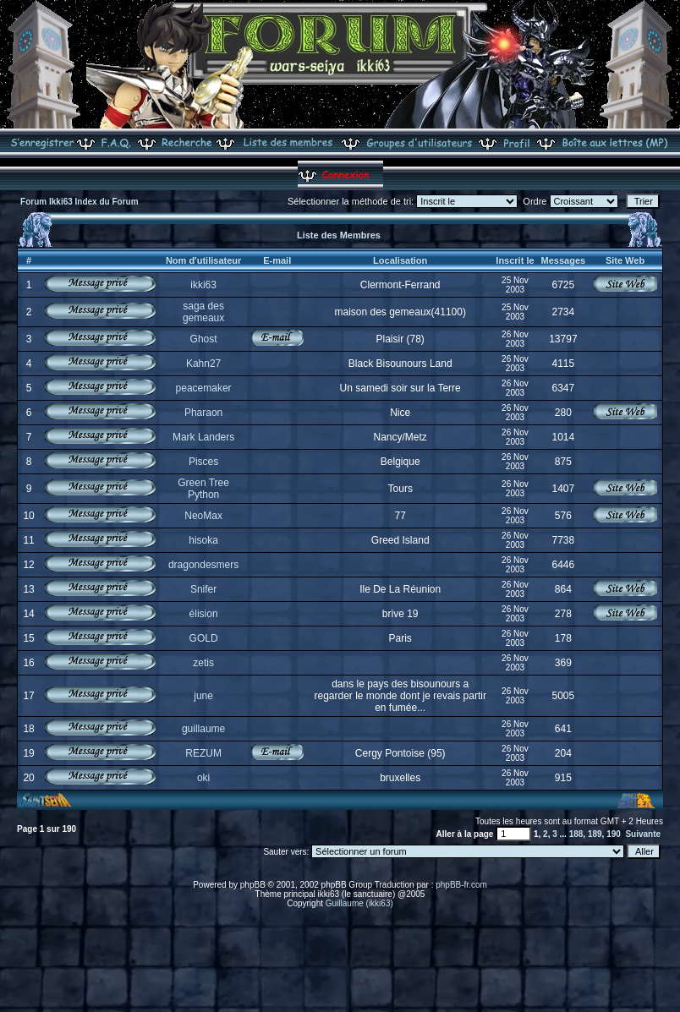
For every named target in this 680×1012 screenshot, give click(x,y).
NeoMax (203, 516)
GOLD (203, 638)
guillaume (203, 729)
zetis (203, 663)
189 (595, 834)
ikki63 (203, 285)
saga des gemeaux (203, 312)
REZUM (203, 753)
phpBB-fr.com (461, 884)
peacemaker (204, 388)
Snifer (203, 589)
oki (203, 778)
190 (613, 834)
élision (203, 614)
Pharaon (203, 412)
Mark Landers (203, 437)
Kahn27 (203, 363)
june (203, 696)
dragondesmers (203, 565)
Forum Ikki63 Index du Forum (79, 201)
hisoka (203, 540)
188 (576, 834)
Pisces (203, 462)
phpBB (253, 884)
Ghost (203, 339)
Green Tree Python (203, 489)
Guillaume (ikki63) (359, 903)
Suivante (643, 834)
